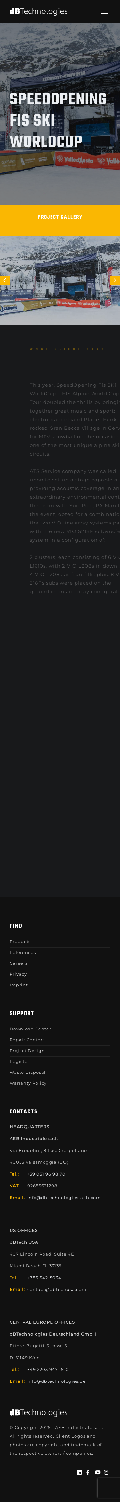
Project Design (27, 1050)
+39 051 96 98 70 (46, 1173)
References (23, 952)
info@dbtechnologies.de (56, 1381)
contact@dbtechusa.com (56, 1289)
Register (19, 1061)
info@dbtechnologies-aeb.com (64, 1197)
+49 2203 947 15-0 (48, 1369)
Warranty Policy (28, 1083)
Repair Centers (27, 1039)
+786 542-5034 (44, 1277)
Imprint (19, 984)
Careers (19, 963)
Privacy (18, 974)
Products (20, 941)
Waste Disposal (28, 1072)
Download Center (30, 1028)
